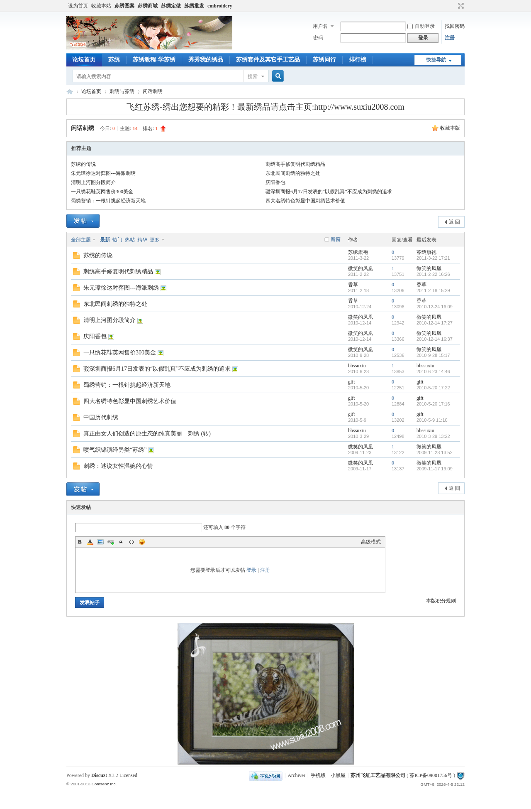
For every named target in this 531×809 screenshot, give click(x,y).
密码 (318, 38)
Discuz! (99, 775)
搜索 (253, 76)
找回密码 (455, 26)
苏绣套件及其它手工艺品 (268, 60)
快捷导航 (436, 60)
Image (100, 542)
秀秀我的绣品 (205, 60)
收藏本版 (450, 128)
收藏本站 (101, 6)
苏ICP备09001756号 (430, 775)
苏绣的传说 (83, 164)
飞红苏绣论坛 (69, 92)
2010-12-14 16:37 (435, 339)
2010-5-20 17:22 (433, 387)
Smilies (142, 542)
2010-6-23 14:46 (433, 371)
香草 (353, 285)
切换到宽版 (460, 6)
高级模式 (371, 542)
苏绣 (114, 60)
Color (90, 542)
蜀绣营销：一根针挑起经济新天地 (108, 201)
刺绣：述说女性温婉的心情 (118, 466)
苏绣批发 (194, 6)
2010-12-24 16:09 (435, 306)
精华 (142, 240)
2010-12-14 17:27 (435, 322)
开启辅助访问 (453, 6)
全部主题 (81, 240)
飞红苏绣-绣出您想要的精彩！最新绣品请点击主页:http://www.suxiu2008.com (265, 106)
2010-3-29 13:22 (433, 436)
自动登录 (421, 26)
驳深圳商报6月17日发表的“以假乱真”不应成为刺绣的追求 (329, 191)
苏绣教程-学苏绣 (154, 60)
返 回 (454, 222)
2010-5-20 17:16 (433, 403)
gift (351, 382)
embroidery (219, 6)
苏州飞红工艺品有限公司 (378, 775)
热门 (117, 240)
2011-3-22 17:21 (433, 258)
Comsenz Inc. (104, 784)
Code (131, 542)
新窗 (336, 239)
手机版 (318, 775)
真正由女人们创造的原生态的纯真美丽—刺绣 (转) (147, 433)
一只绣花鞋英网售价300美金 (102, 191)
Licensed (128, 775)
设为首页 (78, 6)
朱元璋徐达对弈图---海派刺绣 (103, 173)
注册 (450, 38)
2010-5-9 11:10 (432, 420)
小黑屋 (338, 775)
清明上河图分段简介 (93, 182)
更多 (155, 240)
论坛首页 (83, 60)
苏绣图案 (124, 6)
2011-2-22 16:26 (433, 274)
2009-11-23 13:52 (435, 452)
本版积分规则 (441, 601)
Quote (121, 542)
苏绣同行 (324, 60)
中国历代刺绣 (100, 417)
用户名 (320, 26)
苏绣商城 (148, 6)
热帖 (130, 240)
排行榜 (357, 60)
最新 (105, 240)
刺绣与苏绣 (122, 91)
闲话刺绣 (153, 91)
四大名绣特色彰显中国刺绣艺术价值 (305, 201)
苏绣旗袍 (358, 252)
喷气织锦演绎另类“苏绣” (114, 450)
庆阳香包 (275, 182)
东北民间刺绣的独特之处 (293, 173)
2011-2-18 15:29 (433, 290)
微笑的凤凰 (360, 268)
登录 (251, 570)
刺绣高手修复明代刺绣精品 (295, 164)
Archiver (296, 775)
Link (111, 542)
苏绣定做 (171, 6)
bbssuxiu (357, 366)
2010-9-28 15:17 (433, 355)
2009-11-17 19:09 (435, 468)
